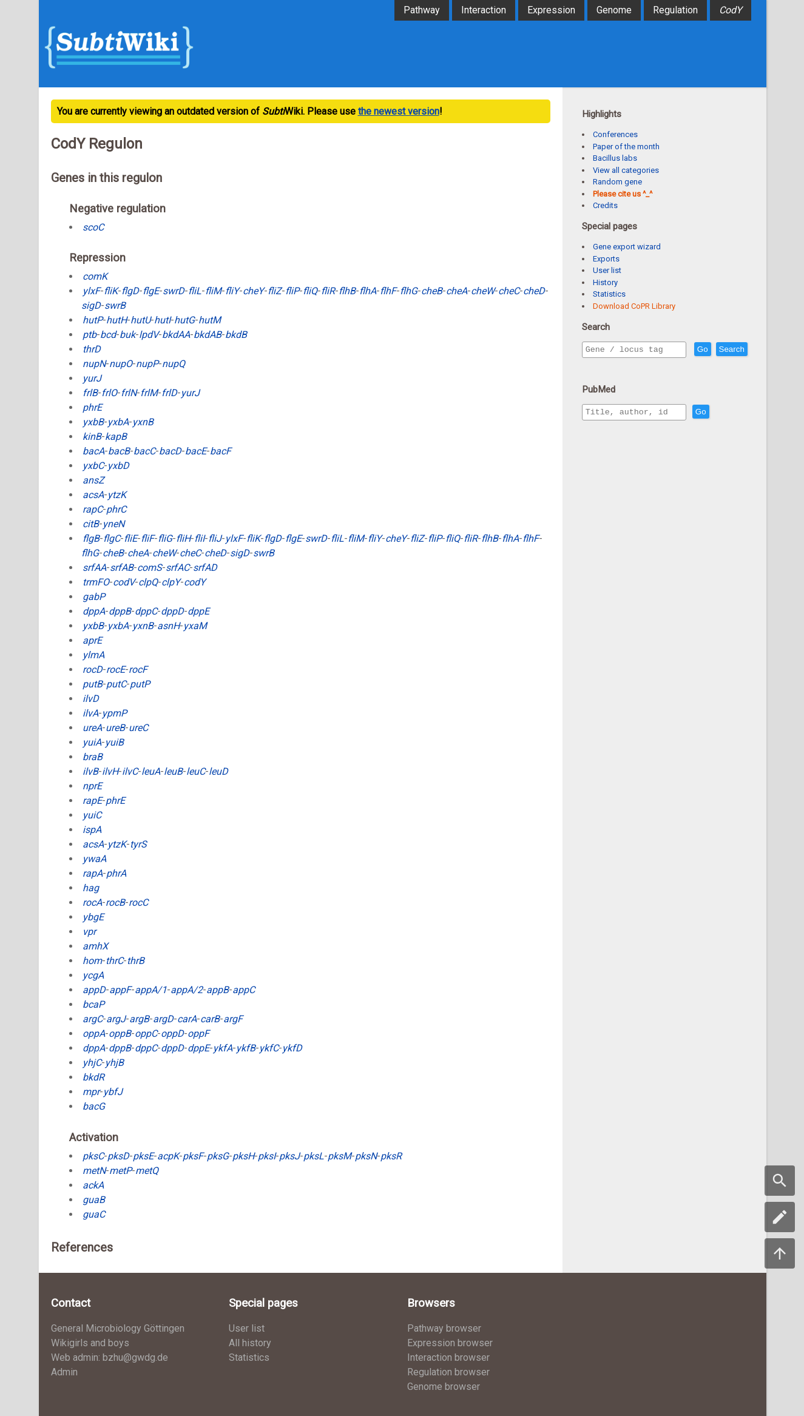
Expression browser (450, 1343)
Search (600, 366)
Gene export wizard (627, 246)
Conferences (615, 134)
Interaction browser (448, 1357)
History (605, 282)
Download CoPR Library (634, 306)
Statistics (609, 293)
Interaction (483, 10)
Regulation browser (448, 1372)
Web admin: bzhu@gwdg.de (109, 1357)
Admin (64, 1372)
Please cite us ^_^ (622, 193)
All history (250, 1343)
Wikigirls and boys (90, 1343)
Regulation (675, 10)
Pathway (422, 10)
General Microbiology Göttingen (117, 1328)
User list (607, 270)
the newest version (398, 111)
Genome (614, 10)
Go (728, 349)
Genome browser (443, 1386)
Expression (551, 10)
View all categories (626, 170)
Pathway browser (444, 1328)
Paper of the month (626, 146)
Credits (605, 205)
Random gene (617, 181)
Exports (606, 258)
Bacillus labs (615, 158)
